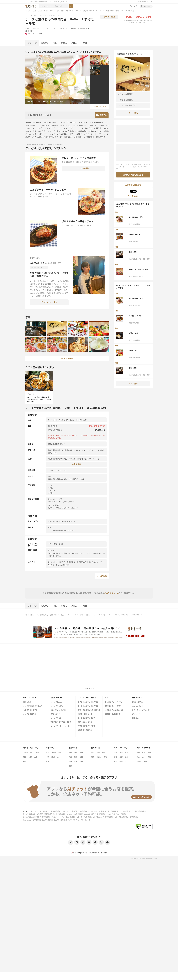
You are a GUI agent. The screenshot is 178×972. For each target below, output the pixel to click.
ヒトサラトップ (32, 811)
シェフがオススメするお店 (32, 706)
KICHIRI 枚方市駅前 (136, 217)
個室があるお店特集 (85, 730)
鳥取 (121, 757)
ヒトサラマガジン (57, 706)
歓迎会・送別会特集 (85, 714)
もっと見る (133, 113)
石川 (81, 761)
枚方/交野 (44, 615)
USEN (25, 811)
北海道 (25, 752)
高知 (115, 757)
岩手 (37, 752)
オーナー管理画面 (110, 811)
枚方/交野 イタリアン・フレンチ (92, 11)
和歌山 (99, 757)
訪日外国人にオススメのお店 (61, 722)
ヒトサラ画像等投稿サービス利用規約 (126, 817)
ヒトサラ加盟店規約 (59, 814)
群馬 (47, 761)
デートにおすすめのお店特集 (88, 706)
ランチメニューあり (95, 562)
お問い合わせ (75, 811)
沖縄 (145, 761)
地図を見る (76, 464)
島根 (126, 757)
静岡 (75, 757)
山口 (126, 761)
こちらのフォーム (111, 593)
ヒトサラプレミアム (30, 710)
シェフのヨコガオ (29, 714)
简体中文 (88, 852)
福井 (70, 766)
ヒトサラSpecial (56, 702)
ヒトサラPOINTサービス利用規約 (103, 817)
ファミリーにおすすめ (127, 105)
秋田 (30, 757)
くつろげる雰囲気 (125, 99)
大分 (143, 757)
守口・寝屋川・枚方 (32, 615)
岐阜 (70, 757)
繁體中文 (96, 852)
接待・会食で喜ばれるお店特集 (89, 710)
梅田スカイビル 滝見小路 (114, 710)
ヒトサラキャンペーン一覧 (60, 726)
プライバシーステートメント (81, 820)
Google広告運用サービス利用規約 (94, 814)
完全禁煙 (51, 565)
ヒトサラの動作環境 (54, 811)
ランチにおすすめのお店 (86, 718)
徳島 (115, 752)
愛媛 (126, 752)
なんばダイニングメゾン (113, 702)
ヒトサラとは (43, 811)
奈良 (92, 757)
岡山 (115, 761)
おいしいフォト (137, 706)
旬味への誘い (55, 714)
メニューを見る (83, 168)
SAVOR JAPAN (137, 702)
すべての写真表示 (67, 358)
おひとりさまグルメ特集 (86, 726)
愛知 (81, 757)
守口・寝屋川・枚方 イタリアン (92, 615)
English (81, 852)
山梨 (75, 752)
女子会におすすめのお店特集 (88, 702)
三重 (70, 761)
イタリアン (28, 28)
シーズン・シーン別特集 (87, 697)
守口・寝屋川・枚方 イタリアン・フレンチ (69, 11)
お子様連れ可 (82, 562)
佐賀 (143, 752)
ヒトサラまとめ (56, 718)
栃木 (58, 757)
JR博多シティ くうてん (113, 706)
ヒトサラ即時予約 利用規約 (137, 811)
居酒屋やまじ (133, 351)
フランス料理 (130, 615)
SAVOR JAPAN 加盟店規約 (75, 814)
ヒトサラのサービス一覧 (144, 2)
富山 (75, 761)
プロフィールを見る (49, 302)
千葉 (60, 752)
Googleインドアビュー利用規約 (116, 814)
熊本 (138, 757)
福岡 (138, 752)
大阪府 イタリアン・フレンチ (46, 11)
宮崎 (149, 757)
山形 (35, 757)
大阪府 (34, 11)
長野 (81, 752)
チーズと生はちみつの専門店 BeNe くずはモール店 (59, 21)
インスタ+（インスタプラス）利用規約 (63, 817)
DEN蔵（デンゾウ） (136, 234)
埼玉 (47, 757)
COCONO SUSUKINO (112, 714)
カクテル (139, 615)
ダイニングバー (46, 28)
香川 (121, 752)
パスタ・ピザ (37, 28)
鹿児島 (139, 761)
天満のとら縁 (133, 333)
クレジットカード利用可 (56, 562)
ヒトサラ (27, 11)
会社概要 (101, 811)
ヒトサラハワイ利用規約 (84, 817)
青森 (31, 752)
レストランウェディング (141, 710)
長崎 (149, 752)
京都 (103, 752)
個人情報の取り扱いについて (63, 820)
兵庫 (98, 752)
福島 (24, 761)
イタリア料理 (119, 615)
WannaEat (136, 714)
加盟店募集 (83, 811)
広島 (121, 761)
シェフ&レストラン (30, 697)
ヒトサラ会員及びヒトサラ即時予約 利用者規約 (37, 814)
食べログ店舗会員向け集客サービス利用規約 (36, 817)
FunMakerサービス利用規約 (32, 820)
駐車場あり (71, 562)
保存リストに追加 (109, 17)
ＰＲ (106, 697)
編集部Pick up (56, 697)
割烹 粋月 (133, 252)
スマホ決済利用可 (62, 565)
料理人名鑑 (27, 702)
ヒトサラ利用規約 (122, 811)
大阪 (92, 752)
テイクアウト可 (38, 33)
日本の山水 (136, 718)
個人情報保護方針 (47, 820)
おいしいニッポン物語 (58, 710)
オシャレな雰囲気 (125, 94)
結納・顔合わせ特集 (85, 722)
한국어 (103, 852)
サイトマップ (65, 811)
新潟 (70, 752)
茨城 (53, 757)
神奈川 (53, 752)
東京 (47, 752)
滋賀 (105, 757)
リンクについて (92, 811)
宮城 (24, 757)
